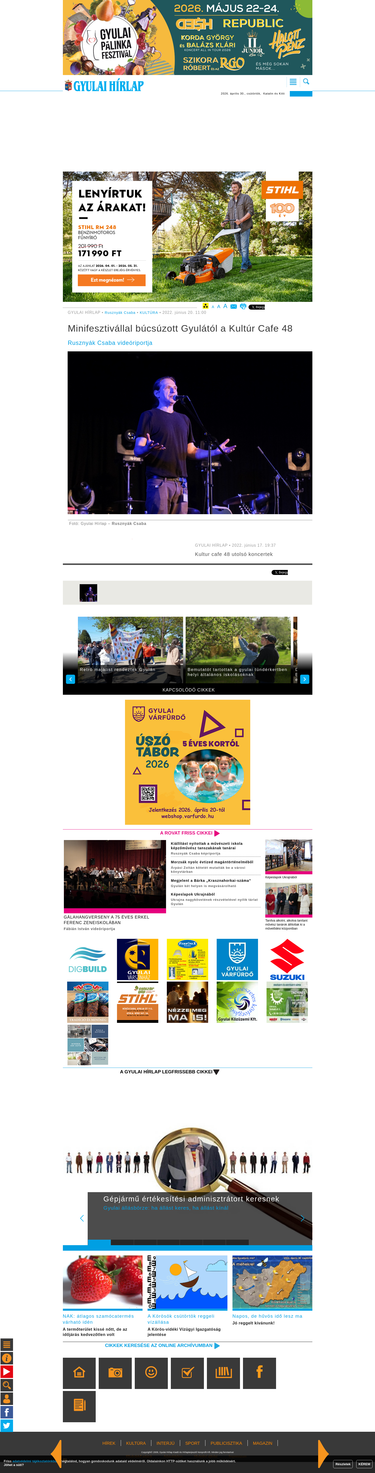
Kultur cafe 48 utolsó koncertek (238, 554)
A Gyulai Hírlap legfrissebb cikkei (160, 1079)
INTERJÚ (166, 1454)
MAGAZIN (262, 1454)
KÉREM (364, 1464)
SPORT (192, 1454)
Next (305, 1230)
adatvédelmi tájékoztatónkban (36, 1461)
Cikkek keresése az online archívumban (152, 1356)
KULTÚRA (152, 312)
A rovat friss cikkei (183, 833)
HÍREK (108, 1454)
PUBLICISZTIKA (226, 1454)
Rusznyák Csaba (121, 312)
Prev (95, 1230)
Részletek (342, 1464)
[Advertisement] (187, 134)
